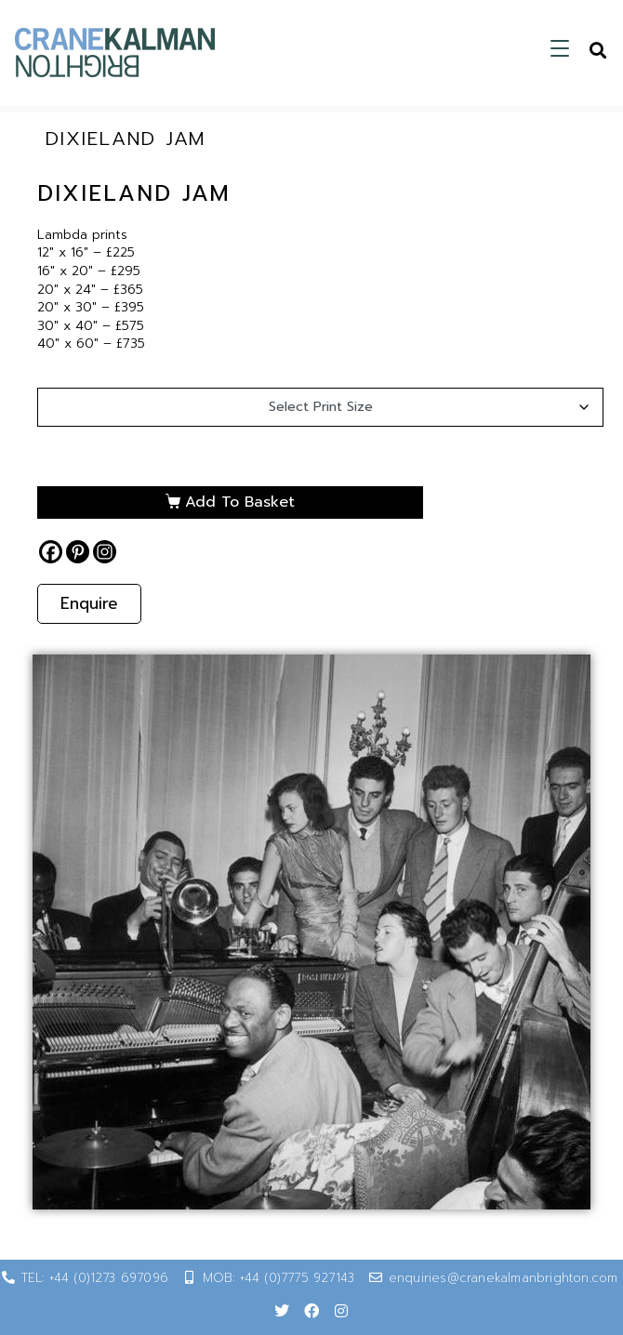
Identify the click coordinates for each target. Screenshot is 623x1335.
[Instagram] (104, 551)
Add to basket (240, 502)
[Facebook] (50, 551)
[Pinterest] (77, 551)
